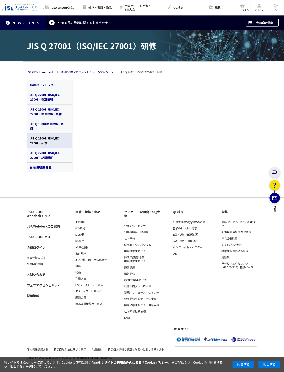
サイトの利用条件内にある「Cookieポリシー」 (137, 362)
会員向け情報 (265, 23)
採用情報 (33, 296)
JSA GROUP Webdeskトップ (38, 214)
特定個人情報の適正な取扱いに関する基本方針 (136, 349)
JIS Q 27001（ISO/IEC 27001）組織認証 (45, 155)
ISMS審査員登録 (40, 167)
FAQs (127, 318)
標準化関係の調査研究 (235, 251)
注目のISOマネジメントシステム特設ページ (87, 72)
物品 (78, 272)
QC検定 (178, 212)
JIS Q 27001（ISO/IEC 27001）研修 (45, 140)
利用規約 (97, 349)
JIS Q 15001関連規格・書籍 (47, 126)
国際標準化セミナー (136, 251)
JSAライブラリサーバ (88, 291)
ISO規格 (80, 228)
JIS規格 (79, 222)
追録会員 (80, 297)
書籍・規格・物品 (87, 212)
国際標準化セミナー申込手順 (141, 305)
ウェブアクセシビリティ (44, 285)
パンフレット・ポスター (188, 247)
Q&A (175, 253)
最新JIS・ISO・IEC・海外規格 (238, 224)
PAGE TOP (274, 230)
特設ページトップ (41, 85)
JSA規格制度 (229, 238)
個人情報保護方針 (37, 349)
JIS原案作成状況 (231, 245)
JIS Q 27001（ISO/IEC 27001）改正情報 (45, 97)
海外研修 (129, 274)
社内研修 (129, 238)
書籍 (78, 266)
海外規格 (80, 253)
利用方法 (80, 278)
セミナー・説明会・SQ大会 (142, 214)
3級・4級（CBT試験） (186, 241)
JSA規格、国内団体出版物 (91, 260)
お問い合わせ (36, 274)
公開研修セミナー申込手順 (140, 299)
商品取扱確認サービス (88, 304)
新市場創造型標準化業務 (236, 232)
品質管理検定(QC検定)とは (189, 222)
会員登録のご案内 (37, 258)
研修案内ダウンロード (137, 286)
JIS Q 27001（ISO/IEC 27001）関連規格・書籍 (46, 111)
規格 (225, 212)
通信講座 (129, 267)
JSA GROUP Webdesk (40, 72)
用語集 (226, 257)
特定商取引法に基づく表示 (70, 349)
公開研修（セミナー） (137, 226)
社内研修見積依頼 (135, 311)
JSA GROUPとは (39, 237)
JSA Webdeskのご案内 (43, 226)
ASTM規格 (81, 247)
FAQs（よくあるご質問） (90, 285)
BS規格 (79, 241)
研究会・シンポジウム (137, 245)
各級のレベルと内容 (185, 228)
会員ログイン (36, 247)
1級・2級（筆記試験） (186, 234)
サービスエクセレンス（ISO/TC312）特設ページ (237, 265)
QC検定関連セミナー (136, 280)
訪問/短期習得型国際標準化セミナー (136, 259)
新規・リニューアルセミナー (141, 292)
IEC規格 (79, 234)
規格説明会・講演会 (136, 232)
